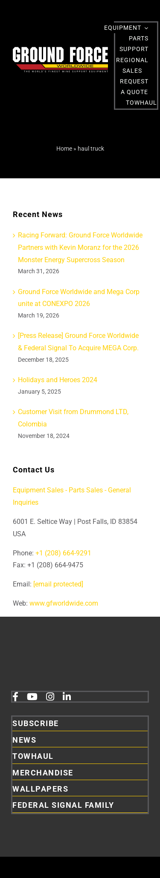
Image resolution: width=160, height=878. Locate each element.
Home (64, 148)
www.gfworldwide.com (63, 603)
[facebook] (15, 696)
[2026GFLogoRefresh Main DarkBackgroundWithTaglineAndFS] (71, 650)
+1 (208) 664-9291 (62, 553)
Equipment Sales (38, 490)
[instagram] (50, 696)
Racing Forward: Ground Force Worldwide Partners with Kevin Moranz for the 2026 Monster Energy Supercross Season (80, 247)
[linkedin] (67, 696)
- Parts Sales (84, 490)
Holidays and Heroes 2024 (57, 380)
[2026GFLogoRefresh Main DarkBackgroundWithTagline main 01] (60, 50)
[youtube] (32, 696)
